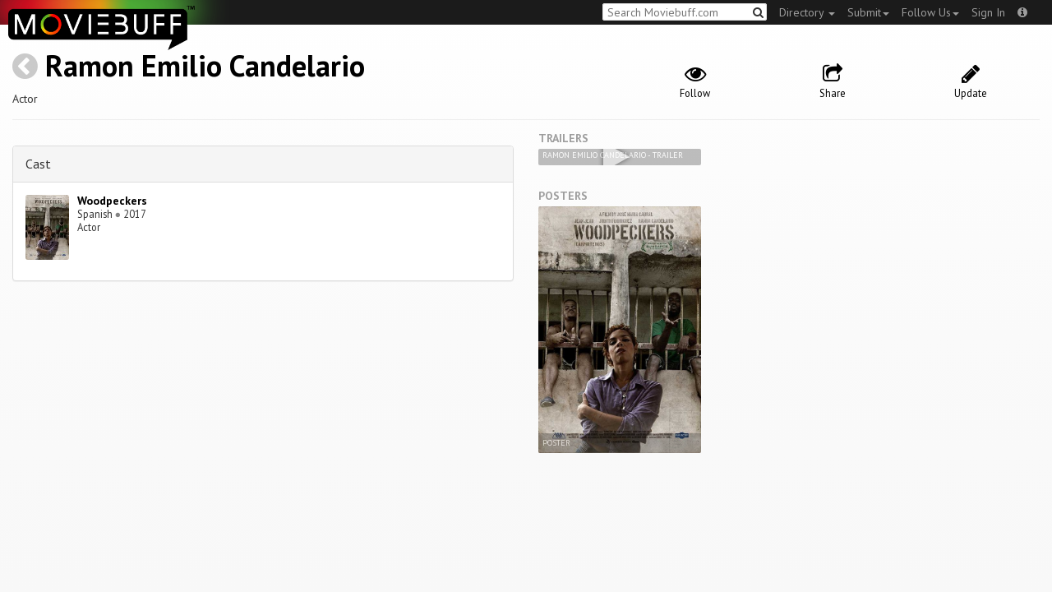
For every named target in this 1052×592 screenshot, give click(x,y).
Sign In (988, 12)
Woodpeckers (112, 200)
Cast (38, 163)
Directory (807, 12)
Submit (868, 12)
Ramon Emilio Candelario (205, 65)
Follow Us (930, 12)
